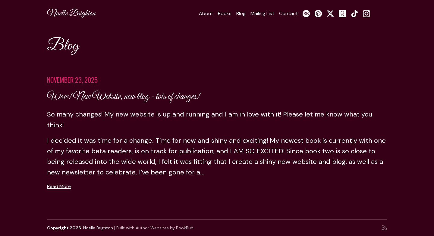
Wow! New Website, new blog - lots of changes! (123, 97)
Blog (241, 13)
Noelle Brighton (71, 13)
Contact (288, 13)
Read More (59, 186)
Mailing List (262, 13)
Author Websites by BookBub (164, 228)
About (206, 13)
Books (224, 13)
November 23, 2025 (72, 80)
